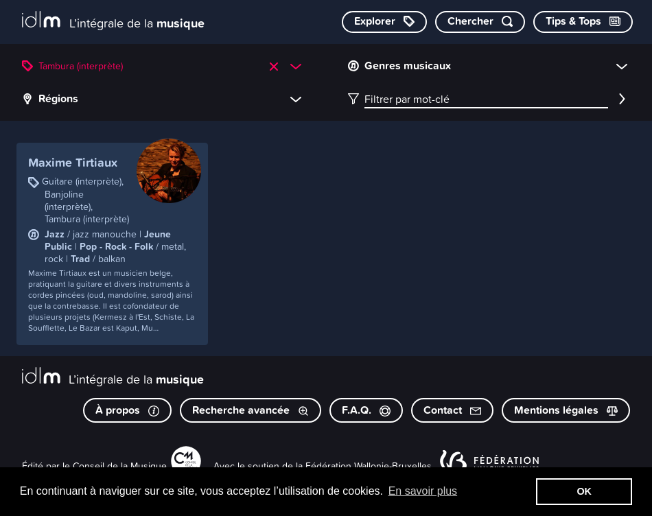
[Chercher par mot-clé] (480, 22)
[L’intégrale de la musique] (113, 21)
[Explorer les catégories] (384, 22)
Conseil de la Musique (120, 465)
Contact (452, 410)
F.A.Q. (366, 410)
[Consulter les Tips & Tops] (583, 22)
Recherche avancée (250, 410)
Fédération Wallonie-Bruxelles (368, 465)
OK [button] (584, 491)
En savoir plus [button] (423, 491)
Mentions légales (566, 410)
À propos (127, 410)
